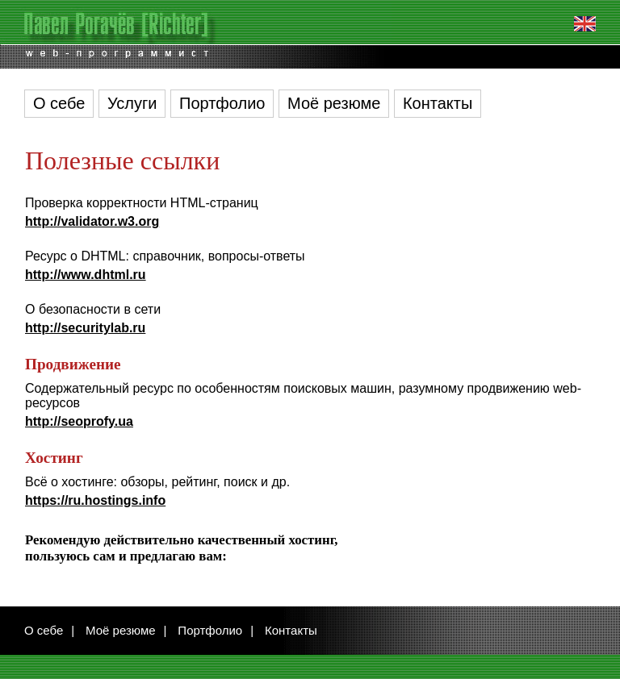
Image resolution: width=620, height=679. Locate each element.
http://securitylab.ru (85, 328)
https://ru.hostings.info (95, 500)
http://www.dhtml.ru (85, 274)
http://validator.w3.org (92, 221)
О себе (59, 103)
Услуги (132, 103)
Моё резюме (333, 103)
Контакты (437, 103)
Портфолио (222, 103)
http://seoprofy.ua (79, 421)
